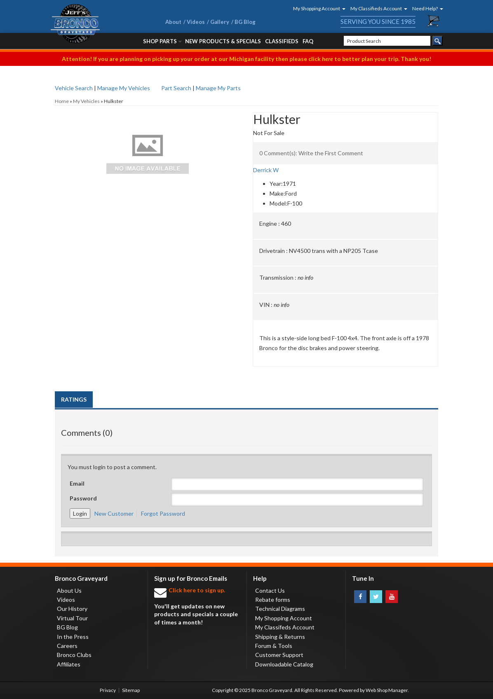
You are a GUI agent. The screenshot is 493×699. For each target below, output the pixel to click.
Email (77, 483)
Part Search (176, 87)
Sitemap (131, 690)
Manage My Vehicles (123, 87)
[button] (316, 8)
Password (83, 498)
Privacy (108, 690)
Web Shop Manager (387, 690)
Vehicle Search (74, 87)
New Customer (114, 513)
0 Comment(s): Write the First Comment (311, 153)
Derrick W (266, 169)
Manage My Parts (218, 87)
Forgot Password (163, 513)
